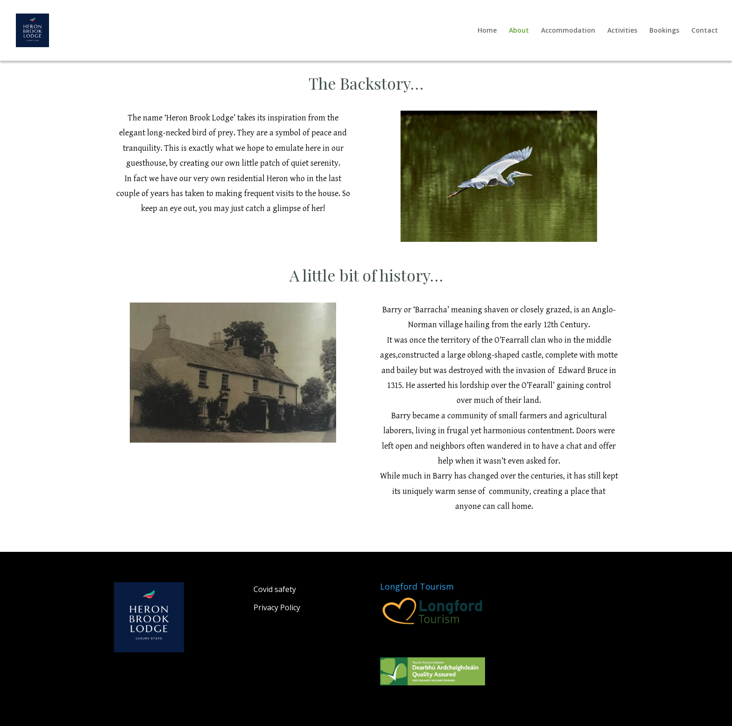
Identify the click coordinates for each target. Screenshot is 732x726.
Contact (704, 31)
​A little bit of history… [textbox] (366, 276)
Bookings (664, 31)
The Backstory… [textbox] (366, 84)
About (519, 31)
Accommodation (568, 31)
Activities (622, 31)
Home (487, 31)
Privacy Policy (276, 607)
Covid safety (274, 589)
